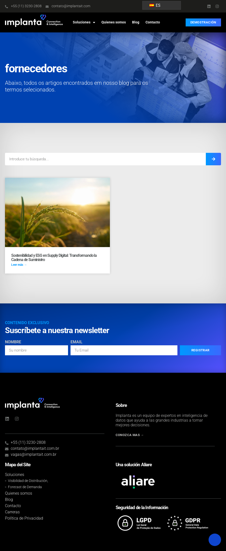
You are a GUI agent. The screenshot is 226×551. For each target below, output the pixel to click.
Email (76, 342)
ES (155, 5)
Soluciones (84, 22)
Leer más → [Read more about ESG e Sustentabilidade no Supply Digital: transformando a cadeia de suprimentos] (19, 265)
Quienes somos (113, 22)
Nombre (13, 342)
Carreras (12, 512)
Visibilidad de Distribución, (28, 481)
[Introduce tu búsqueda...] (213, 159)
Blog (135, 22)
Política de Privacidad (24, 518)
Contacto (153, 22)
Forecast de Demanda (25, 487)
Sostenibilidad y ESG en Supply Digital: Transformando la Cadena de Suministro (54, 257)
